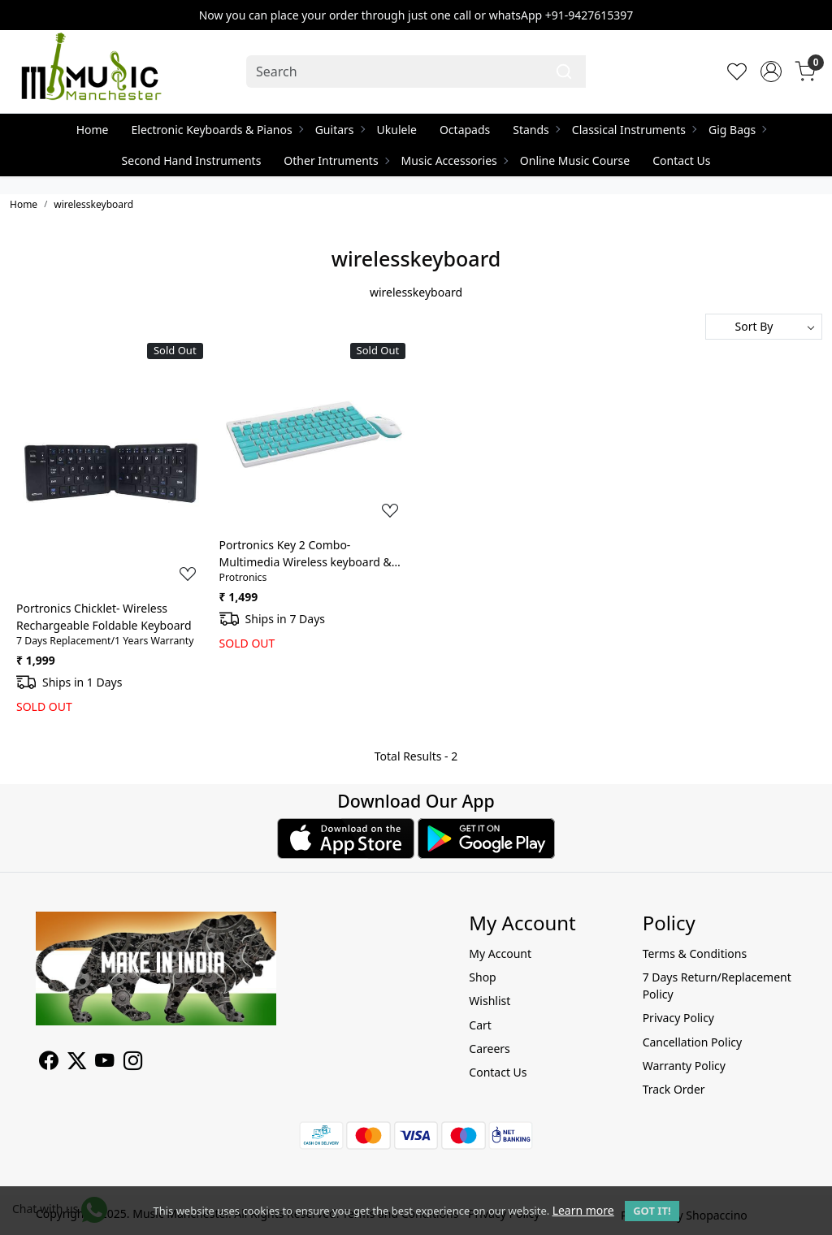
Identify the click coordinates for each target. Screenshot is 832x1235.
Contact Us (681, 160)
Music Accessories (454, 160)
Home (92, 129)
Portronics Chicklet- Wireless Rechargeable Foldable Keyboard (104, 616)
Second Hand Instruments (192, 160)
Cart (480, 1025)
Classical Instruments (634, 129)
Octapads (465, 129)
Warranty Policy (684, 1065)
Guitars (339, 129)
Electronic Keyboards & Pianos (217, 129)
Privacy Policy (678, 1017)
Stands (536, 129)
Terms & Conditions (695, 953)
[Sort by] (763, 327)
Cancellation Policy (693, 1042)
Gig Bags (736, 129)
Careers (489, 1048)
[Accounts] (771, 71)
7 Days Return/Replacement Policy (717, 985)
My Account (500, 953)
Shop (482, 977)
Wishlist (489, 1000)
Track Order (674, 1089)
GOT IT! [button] (651, 1210)
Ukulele (397, 129)
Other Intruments (336, 160)
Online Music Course (575, 160)
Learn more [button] (583, 1210)
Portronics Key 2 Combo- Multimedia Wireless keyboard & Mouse (305, 553)
